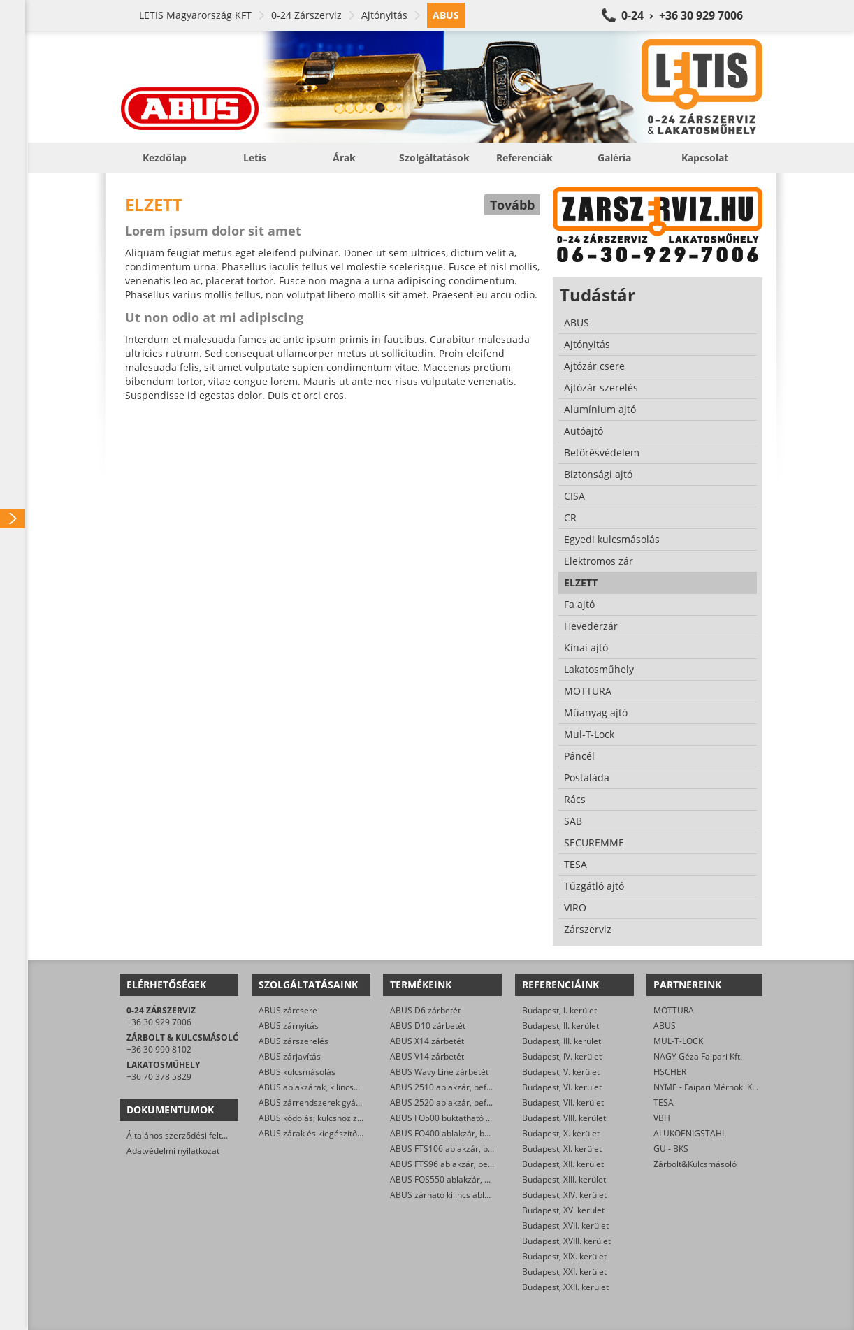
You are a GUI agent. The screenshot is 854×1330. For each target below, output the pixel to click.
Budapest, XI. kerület (562, 1149)
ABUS (664, 1026)
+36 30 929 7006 (158, 1022)
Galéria (614, 157)
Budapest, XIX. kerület (564, 1256)
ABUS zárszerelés (293, 1041)
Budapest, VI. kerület (562, 1087)
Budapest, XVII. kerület (565, 1225)
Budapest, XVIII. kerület (566, 1241)
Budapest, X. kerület (561, 1133)
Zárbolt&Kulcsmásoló (695, 1164)
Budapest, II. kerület (560, 1026)
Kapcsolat (704, 157)
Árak (344, 157)
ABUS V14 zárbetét (427, 1056)
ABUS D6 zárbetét (425, 1010)
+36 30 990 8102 (158, 1049)
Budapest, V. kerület (561, 1072)
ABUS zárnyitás (289, 1026)
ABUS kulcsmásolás (297, 1072)
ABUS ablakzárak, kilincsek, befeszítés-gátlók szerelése (366, 1087)
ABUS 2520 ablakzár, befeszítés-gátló (463, 1102)
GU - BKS (670, 1149)
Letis (254, 157)
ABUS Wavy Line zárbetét (439, 1072)
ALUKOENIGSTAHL (689, 1133)
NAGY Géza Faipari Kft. (697, 1056)
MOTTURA (673, 1010)
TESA (663, 1102)
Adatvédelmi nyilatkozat (172, 1151)
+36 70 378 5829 (158, 1077)
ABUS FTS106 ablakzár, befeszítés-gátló (467, 1149)
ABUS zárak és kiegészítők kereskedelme (339, 1133)
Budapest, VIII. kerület (564, 1118)
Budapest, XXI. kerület (564, 1272)
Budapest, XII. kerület (563, 1164)
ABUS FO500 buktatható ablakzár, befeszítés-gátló (488, 1118)
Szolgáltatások (434, 157)
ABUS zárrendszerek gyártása (317, 1102)
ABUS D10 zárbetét (427, 1026)
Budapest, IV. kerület (562, 1056)
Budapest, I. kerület (559, 1010)
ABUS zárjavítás (290, 1056)
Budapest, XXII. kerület (565, 1287)
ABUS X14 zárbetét (427, 1041)
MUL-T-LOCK (678, 1041)
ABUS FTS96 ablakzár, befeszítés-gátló (465, 1164)
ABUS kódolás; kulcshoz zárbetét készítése (341, 1118)
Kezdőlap (165, 157)
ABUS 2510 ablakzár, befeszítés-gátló (463, 1087)
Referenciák (524, 157)
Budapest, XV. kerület (563, 1210)
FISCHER (669, 1072)
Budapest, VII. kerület (563, 1102)
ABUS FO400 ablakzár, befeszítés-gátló (466, 1133)
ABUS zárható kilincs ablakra (446, 1195)
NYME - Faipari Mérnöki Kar (706, 1087)
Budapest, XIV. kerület (564, 1195)
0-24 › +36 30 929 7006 (682, 15)
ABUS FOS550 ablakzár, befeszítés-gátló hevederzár (491, 1179)
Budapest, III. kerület (561, 1041)
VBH (661, 1118)
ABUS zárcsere (288, 1010)
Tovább (512, 204)
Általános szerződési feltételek (185, 1135)
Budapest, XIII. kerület (564, 1179)
